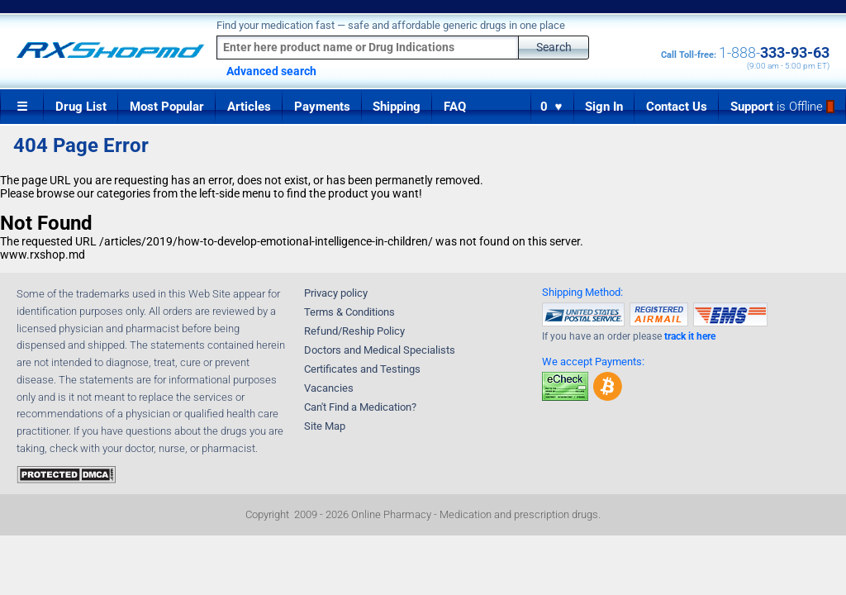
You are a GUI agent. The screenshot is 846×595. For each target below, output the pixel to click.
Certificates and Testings (362, 369)
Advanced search (271, 71)
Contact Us (676, 106)
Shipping (397, 106)
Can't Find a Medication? (360, 407)
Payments (322, 106)
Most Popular (167, 106)
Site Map (324, 426)
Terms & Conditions (349, 312)
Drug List (81, 106)
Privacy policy (336, 293)
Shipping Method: (582, 292)
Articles (249, 106)
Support (782, 106)
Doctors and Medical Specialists (379, 350)
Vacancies (329, 388)
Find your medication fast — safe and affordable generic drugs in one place (390, 25)
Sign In (604, 106)
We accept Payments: (593, 361)
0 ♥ (551, 106)
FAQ (455, 106)
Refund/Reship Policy (354, 331)
